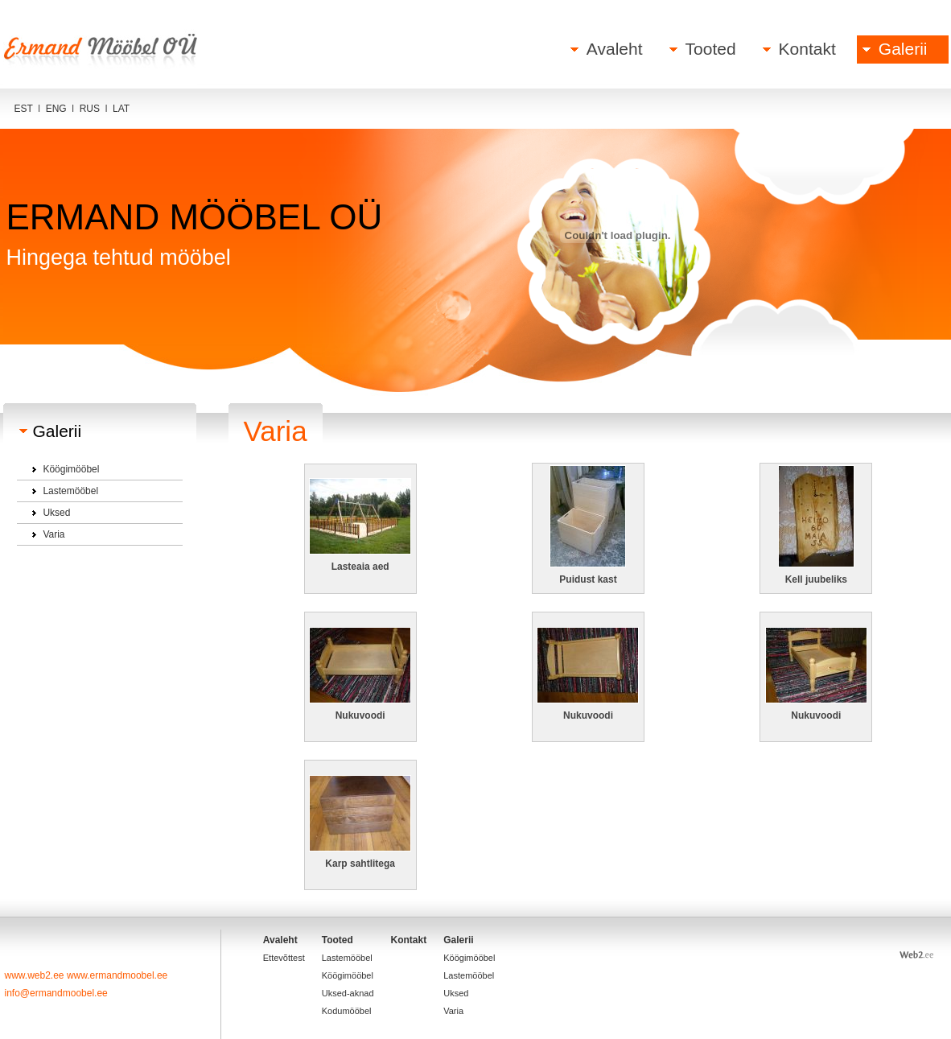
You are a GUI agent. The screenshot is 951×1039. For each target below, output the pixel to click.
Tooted (710, 48)
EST (23, 108)
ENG (56, 108)
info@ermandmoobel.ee (56, 993)
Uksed (56, 512)
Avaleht (615, 48)
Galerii (903, 48)
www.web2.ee (36, 975)
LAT (121, 108)
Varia (53, 534)
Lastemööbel (70, 491)
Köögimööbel (71, 469)
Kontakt (807, 48)
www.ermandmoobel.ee (117, 975)
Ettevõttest (284, 958)
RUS (90, 108)
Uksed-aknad (348, 993)
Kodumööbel (347, 1011)
